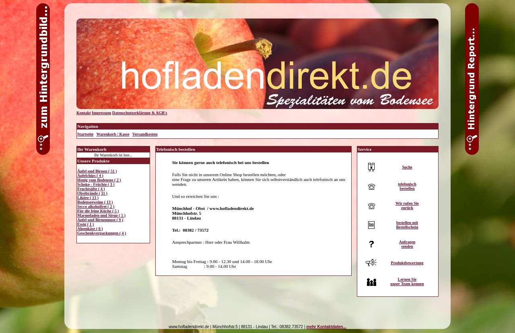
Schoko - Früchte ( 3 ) (96, 184)
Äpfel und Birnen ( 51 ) (97, 171)
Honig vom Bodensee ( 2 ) (99, 180)
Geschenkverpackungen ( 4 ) (101, 233)
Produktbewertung (407, 263)
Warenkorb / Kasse (113, 134)
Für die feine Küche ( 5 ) (98, 211)
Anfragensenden (407, 244)
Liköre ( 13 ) (88, 197)
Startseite (85, 134)
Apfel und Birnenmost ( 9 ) (100, 220)
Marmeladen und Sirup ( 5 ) (101, 215)
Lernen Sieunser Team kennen (407, 281)
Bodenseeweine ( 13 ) (95, 202)
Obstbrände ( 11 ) (92, 193)
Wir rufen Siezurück (407, 205)
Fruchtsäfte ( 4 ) (91, 189)
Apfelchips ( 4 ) (90, 175)
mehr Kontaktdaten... (326, 327)
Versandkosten (145, 134)
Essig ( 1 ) (85, 224)
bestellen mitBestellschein (407, 224)
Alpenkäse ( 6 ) (90, 228)
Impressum (101, 113)
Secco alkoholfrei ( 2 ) (95, 206)
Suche (407, 167)
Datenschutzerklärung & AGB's (139, 113)
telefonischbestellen (407, 186)
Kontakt (83, 113)
